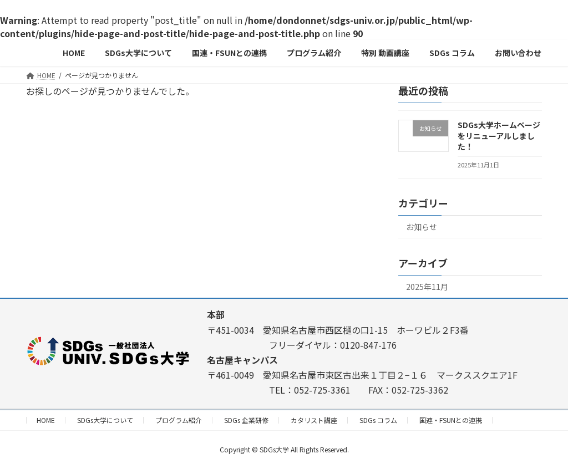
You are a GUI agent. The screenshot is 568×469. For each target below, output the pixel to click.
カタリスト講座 (314, 420)
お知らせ (421, 226)
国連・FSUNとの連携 (450, 420)
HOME (46, 420)
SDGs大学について (105, 420)
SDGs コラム (378, 420)
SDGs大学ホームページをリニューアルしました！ (499, 135)
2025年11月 (427, 286)
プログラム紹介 (178, 420)
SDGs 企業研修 (246, 420)
